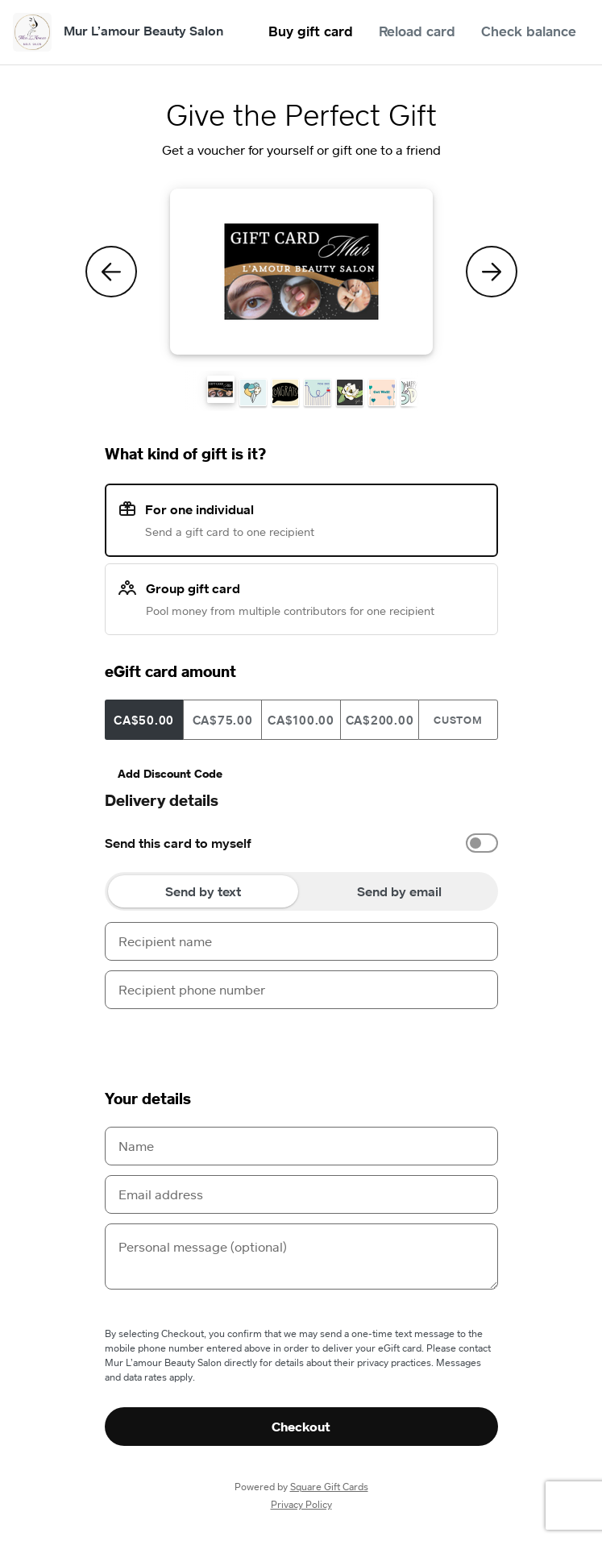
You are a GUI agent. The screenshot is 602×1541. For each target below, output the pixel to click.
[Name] (301, 1146)
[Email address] (301, 1194)
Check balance (528, 31)
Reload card (417, 31)
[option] (301, 843)
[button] (221, 389)
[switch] (482, 843)
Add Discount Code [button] (170, 773)
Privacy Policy (301, 1504)
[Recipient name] (301, 941)
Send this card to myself (178, 843)
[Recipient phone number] (301, 989)
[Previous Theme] (111, 271)
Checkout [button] (301, 1426)
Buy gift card (310, 31)
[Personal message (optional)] (301, 1256)
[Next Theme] (491, 271)
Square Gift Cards (329, 1487)
